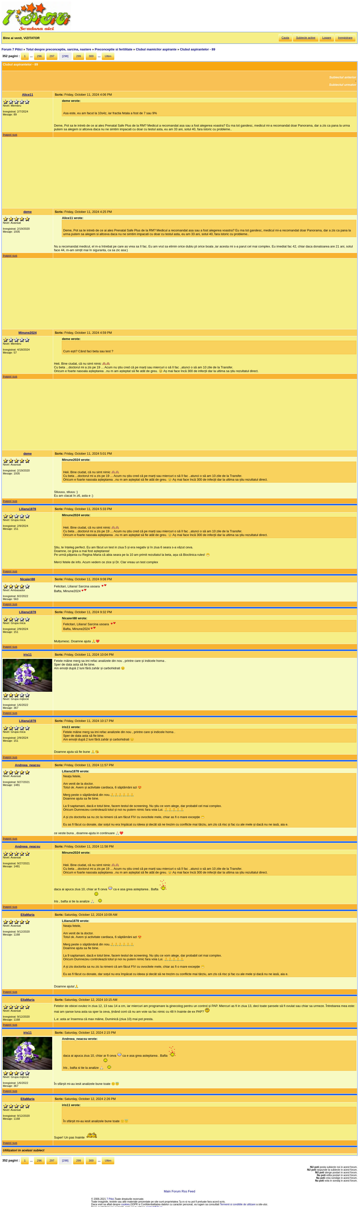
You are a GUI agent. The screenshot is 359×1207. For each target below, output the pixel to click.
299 (78, 56)
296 (39, 56)
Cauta (285, 37)
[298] (65, 56)
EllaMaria (27, 914)
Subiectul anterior (342, 77)
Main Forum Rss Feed (179, 1191)
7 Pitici (110, 1199)
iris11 (27, 654)
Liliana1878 (27, 509)
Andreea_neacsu (27, 765)
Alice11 (27, 94)
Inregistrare (345, 37)
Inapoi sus (10, 134)
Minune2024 (28, 333)
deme (27, 212)
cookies (125, 1204)
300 (91, 56)
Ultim (108, 56)
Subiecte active (305, 37)
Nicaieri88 (27, 579)
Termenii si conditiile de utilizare (238, 1204)
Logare (326, 37)
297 (51, 56)
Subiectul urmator (342, 85)
